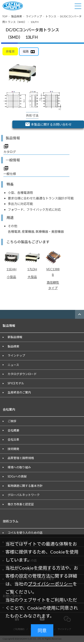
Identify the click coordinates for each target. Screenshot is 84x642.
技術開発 (13, 449)
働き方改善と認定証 (21, 504)
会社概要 (13, 430)
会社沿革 (13, 439)
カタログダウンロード (22, 374)
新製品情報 (15, 337)
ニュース (13, 365)
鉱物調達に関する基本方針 (25, 486)
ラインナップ (16, 355)
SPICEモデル (16, 383)
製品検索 (13, 346)
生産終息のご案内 (19, 392)
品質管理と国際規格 (21, 458)
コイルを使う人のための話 (25, 532)
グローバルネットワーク (24, 495)
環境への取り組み (19, 467)
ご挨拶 (12, 421)
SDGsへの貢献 (17, 476)
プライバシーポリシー (50, 583)
